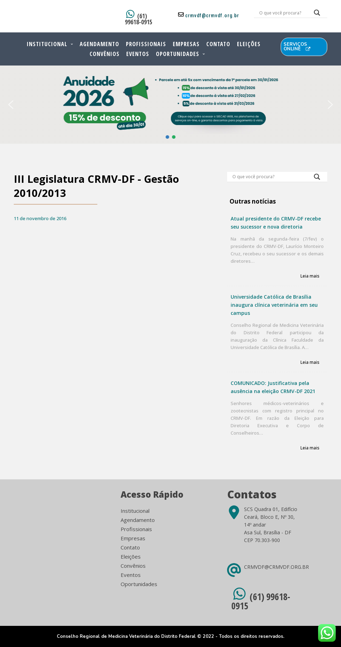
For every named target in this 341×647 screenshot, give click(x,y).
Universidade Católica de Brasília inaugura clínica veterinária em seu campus (274, 304)
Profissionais (146, 44)
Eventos (137, 54)
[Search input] (282, 13)
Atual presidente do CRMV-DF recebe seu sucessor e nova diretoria (276, 222)
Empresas (186, 44)
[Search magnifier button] (317, 14)
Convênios (105, 54)
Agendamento (99, 44)
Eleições (249, 44)
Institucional (47, 44)
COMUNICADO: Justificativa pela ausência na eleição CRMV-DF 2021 (273, 387)
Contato (218, 44)
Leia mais (309, 276)
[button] (10, 104)
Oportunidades (177, 54)
